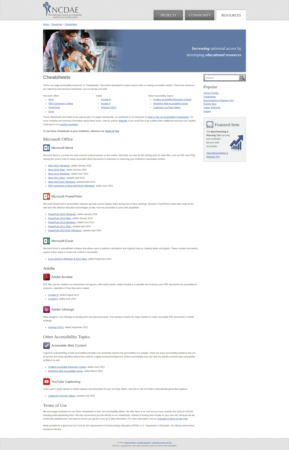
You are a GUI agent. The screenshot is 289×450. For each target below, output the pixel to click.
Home (46, 24)
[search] (222, 78)
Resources (57, 24)
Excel (51, 111)
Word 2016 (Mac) (56, 169)
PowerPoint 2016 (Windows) (62, 214)
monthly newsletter (69, 124)
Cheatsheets (71, 24)
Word (51, 99)
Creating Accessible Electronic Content (172, 99)
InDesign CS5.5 (108, 107)
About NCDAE (130, 443)
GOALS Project (211, 93)
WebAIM (123, 121)
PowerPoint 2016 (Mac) (59, 218)
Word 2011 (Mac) (56, 178)
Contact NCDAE (143, 443)
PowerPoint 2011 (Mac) (59, 226)
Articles (207, 111)
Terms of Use (112, 131)
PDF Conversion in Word (60, 103)
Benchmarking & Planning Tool (218, 100)
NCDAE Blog (209, 104)
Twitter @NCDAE (212, 107)
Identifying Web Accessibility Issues (170, 103)
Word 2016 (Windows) (59, 165)
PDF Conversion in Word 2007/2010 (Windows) (71, 186)
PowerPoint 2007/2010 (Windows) (64, 230)
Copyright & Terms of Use (169, 418)
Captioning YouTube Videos (166, 107)
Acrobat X (106, 103)
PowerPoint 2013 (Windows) (62, 222)
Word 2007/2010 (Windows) (62, 182)
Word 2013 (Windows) (59, 174)
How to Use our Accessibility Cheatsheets (168, 117)
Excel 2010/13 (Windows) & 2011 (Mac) (67, 259)
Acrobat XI (106, 99)
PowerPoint (54, 107)
